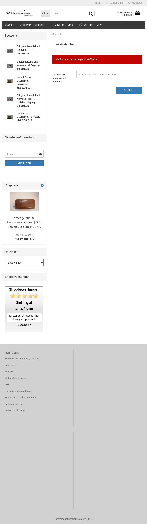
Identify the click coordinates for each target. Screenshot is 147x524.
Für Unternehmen (90, 24)
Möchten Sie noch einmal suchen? (59, 78)
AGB (7, 384)
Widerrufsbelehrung (15, 378)
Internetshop (62, 519)
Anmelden (24, 163)
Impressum (11, 365)
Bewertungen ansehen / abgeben (22, 358)
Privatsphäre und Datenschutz (21, 397)
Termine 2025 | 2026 (61, 24)
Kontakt (9, 371)
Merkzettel (135, 3)
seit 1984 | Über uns (32, 24)
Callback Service (14, 404)
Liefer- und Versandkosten (19, 391)
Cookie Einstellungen (16, 410)
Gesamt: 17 (24, 324)
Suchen (9, 24)
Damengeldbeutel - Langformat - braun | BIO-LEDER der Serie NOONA (24, 222)
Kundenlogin (114, 3)
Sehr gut (24, 302)
